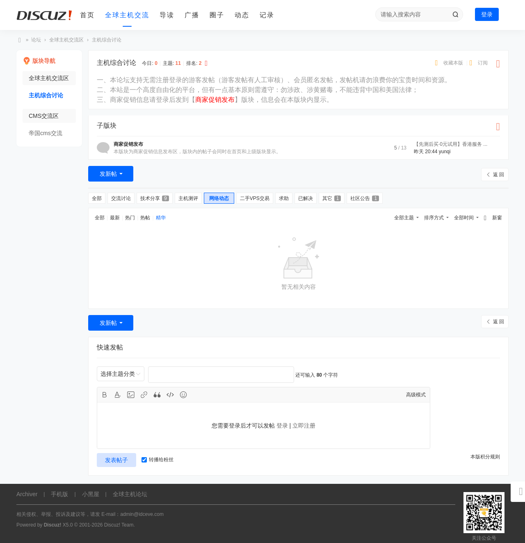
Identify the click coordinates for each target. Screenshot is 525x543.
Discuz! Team (119, 525)
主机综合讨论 (106, 40)
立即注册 (303, 425)
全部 (97, 198)
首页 (87, 15)
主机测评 (188, 198)
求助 (284, 198)
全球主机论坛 (19, 40)
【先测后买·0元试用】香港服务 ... (450, 144)
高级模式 (416, 395)
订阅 (483, 63)
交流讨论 (121, 198)
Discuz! (53, 525)
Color (118, 395)
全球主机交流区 (66, 40)
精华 (161, 218)
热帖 (145, 218)
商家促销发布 (128, 144)
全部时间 (464, 218)
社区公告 (364, 198)
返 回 (498, 174)
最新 (115, 218)
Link (144, 395)
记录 (267, 15)
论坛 (36, 40)
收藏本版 (453, 63)
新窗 (497, 218)
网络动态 (219, 198)
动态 (242, 15)
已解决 (305, 198)
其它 (331, 198)
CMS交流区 (44, 116)
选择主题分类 (117, 373)
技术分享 (154, 198)
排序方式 (434, 218)
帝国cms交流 (45, 133)
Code (170, 395)
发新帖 (108, 173)
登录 (487, 14)
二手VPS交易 (254, 198)
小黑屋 (90, 494)
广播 (192, 15)
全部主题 (404, 218)
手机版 (59, 494)
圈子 (217, 15)
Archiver (26, 494)
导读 (167, 15)
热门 (130, 218)
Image (131, 395)
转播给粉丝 (157, 459)
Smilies (183, 395)
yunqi (445, 151)
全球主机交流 (127, 15)
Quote (157, 395)
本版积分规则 (485, 457)
